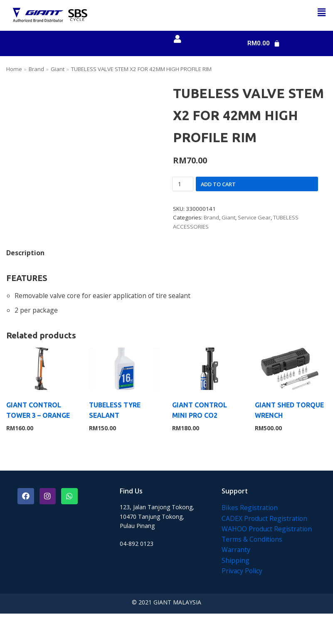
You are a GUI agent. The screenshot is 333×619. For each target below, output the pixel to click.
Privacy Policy (242, 576)
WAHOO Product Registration (267, 533)
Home (14, 70)
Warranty (236, 555)
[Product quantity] (182, 185)
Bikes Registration (250, 512)
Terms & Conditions (253, 544)
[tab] (25, 255)
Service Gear (257, 220)
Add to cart (218, 185)
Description (25, 254)
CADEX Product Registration (265, 523)
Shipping (235, 565)
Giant (59, 70)
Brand (37, 70)
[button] (322, 12)
